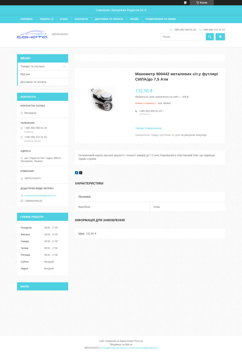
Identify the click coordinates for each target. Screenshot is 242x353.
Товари (45, 19)
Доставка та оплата (109, 19)
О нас (64, 19)
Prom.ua (138, 341)
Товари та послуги (32, 66)
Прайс (134, 19)
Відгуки (25, 74)
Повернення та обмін (161, 19)
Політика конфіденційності (144, 348)
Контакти (81, 19)
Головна (26, 19)
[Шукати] (210, 36)
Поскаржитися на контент (114, 348)
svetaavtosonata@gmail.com (40, 195)
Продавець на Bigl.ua (121, 344)
